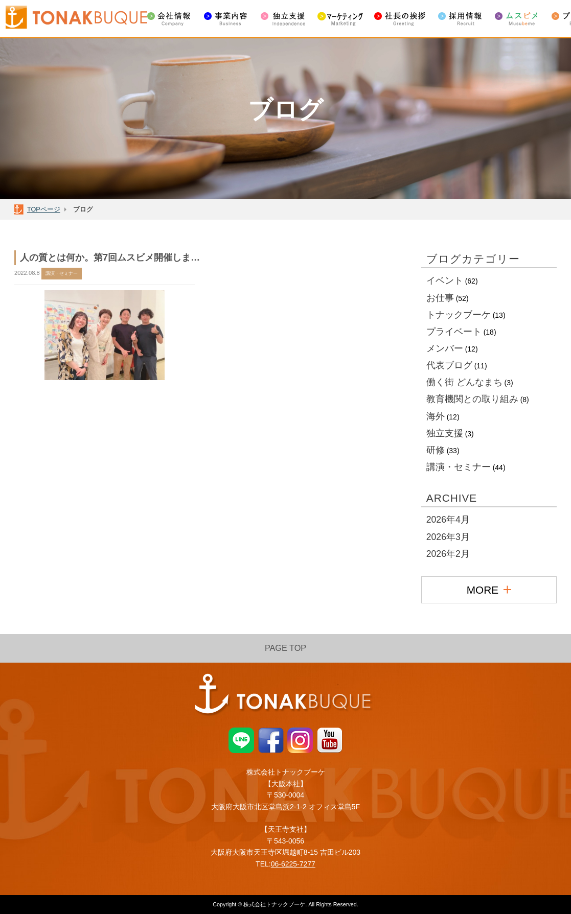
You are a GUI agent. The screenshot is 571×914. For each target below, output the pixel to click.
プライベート (454, 331)
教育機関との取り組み (472, 399)
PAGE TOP (285, 647)
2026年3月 (448, 537)
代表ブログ (449, 365)
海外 (435, 416)
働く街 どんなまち (464, 382)
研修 (435, 450)
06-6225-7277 (293, 864)
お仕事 (440, 298)
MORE (489, 590)
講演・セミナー (458, 467)
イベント (444, 280)
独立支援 (444, 433)
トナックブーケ (458, 315)
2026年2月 (448, 554)
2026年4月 (448, 519)
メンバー (444, 348)
